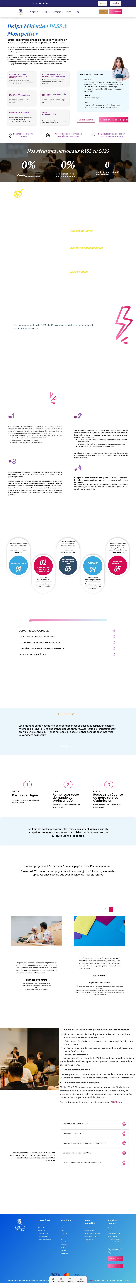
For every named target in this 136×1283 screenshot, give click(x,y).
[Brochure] (70, 1278)
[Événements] (80, 1278)
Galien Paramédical (118, 1280)
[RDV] (53, 1278)
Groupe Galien (88, 1280)
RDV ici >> (116, 1102)
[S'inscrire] (61, 1278)
